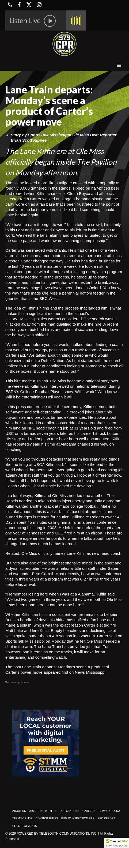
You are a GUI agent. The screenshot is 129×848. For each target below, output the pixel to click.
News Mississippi (90, 672)
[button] (116, 843)
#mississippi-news (18, 682)
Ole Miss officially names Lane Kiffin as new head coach (71, 553)
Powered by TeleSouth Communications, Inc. (57, 833)
